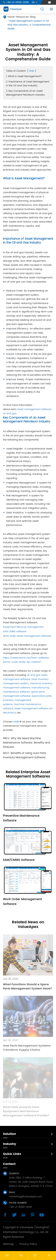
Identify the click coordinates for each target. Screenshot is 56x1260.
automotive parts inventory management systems (27, 700)
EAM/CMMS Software (18, 860)
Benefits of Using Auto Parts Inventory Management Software (24, 755)
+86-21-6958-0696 (16, 2)
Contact (9, 1164)
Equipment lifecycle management (23, 627)
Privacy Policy (28, 1244)
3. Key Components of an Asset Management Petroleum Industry (25, 93)
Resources (22, 17)
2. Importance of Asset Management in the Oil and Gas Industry (27, 84)
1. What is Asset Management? (24, 76)
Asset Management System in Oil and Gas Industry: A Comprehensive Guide (29, 25)
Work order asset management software (27, 636)
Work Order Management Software (22, 902)
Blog (33, 17)
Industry (9, 1144)
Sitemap (8, 1244)
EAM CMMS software (14, 631)
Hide (31, 71)
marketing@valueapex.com (25, 1196)
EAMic (16, 722)
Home (10, 17)
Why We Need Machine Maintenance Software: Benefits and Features (26, 742)
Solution (9, 1134)
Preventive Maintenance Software (21, 818)
